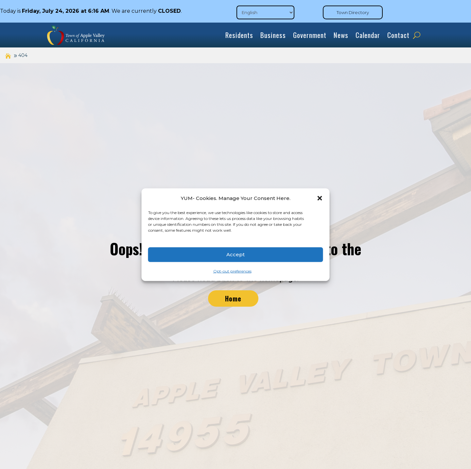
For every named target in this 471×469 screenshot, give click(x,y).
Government (309, 35)
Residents (239, 35)
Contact (398, 35)
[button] (320, 198)
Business (273, 35)
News (341, 35)
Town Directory (353, 12)
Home (233, 298)
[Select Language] (265, 12)
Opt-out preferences (232, 270)
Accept (235, 254)
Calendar (368, 35)
